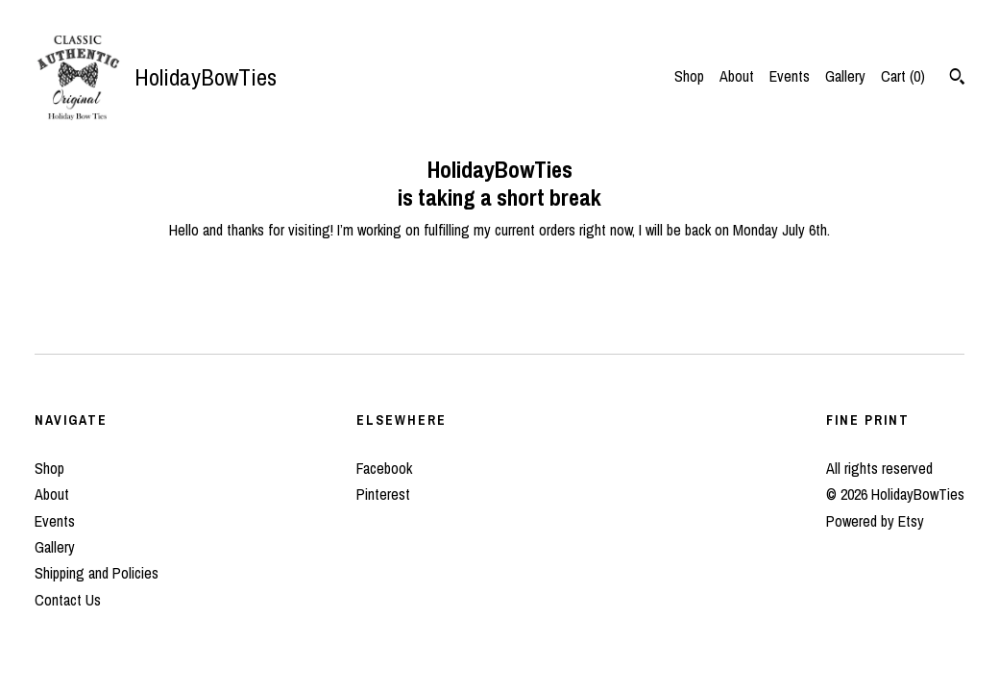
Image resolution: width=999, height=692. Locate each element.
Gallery (845, 75)
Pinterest (383, 494)
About (736, 75)
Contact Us (68, 599)
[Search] (957, 78)
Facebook (384, 468)
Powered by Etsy (875, 520)
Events (789, 75)
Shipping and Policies (96, 572)
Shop (689, 75)
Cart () (903, 75)
